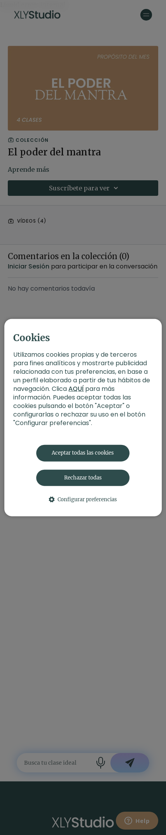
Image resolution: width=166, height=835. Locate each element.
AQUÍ (76, 388)
